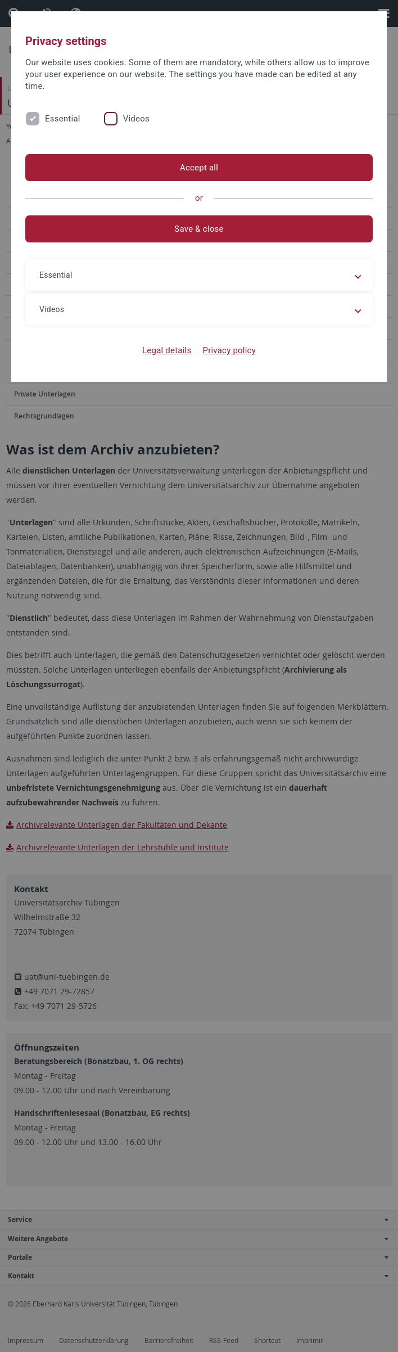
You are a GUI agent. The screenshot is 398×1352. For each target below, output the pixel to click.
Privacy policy (229, 350)
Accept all (199, 168)
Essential (62, 119)
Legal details (166, 350)
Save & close (198, 229)
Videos (136, 119)
